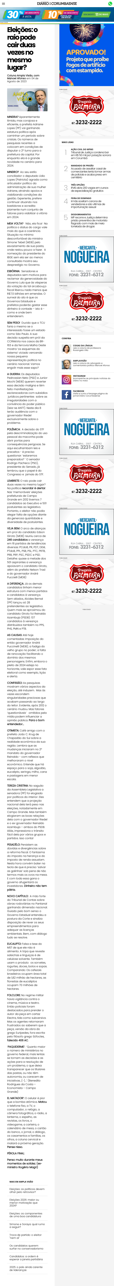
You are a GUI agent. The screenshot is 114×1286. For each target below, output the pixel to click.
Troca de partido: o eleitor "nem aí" (26, 1236)
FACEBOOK (78, 391)
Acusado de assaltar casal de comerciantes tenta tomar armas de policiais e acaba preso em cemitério (91, 173)
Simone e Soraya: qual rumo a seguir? (27, 1225)
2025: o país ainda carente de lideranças (26, 1268)
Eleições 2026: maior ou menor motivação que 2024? (24, 1202)
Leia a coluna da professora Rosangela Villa (87, 349)
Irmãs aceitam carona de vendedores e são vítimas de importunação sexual (88, 204)
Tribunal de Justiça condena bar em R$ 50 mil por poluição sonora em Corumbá (91, 155)
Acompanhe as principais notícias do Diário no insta (91, 379)
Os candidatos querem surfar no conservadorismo (26, 1247)
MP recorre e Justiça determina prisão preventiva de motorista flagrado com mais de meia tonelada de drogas (89, 222)
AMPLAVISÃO (80, 360)
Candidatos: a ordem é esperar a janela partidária (26, 1258)
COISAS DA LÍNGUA (82, 345)
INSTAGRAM (79, 375)
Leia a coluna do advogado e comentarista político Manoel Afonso (91, 364)
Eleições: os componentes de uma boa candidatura (26, 1215)
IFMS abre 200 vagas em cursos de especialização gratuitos (89, 189)
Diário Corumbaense (57, 3)
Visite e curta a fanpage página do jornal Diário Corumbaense (90, 394)
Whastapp (110, 4)
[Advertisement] (86, 631)
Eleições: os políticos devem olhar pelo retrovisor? (27, 1190)
